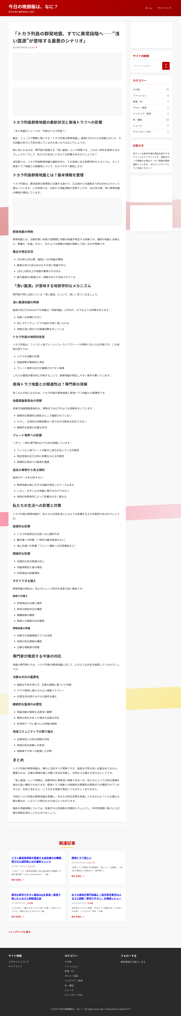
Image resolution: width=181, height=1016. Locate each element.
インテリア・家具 (151, 113)
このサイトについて (18, 961)
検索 (166, 65)
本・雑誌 (151, 120)
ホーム (148, 8)
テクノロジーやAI (151, 132)
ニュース (151, 125)
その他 (151, 89)
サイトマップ (164, 8)
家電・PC (151, 101)
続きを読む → (17, 879)
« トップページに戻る (19, 931)
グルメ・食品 (151, 107)
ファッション (151, 95)
